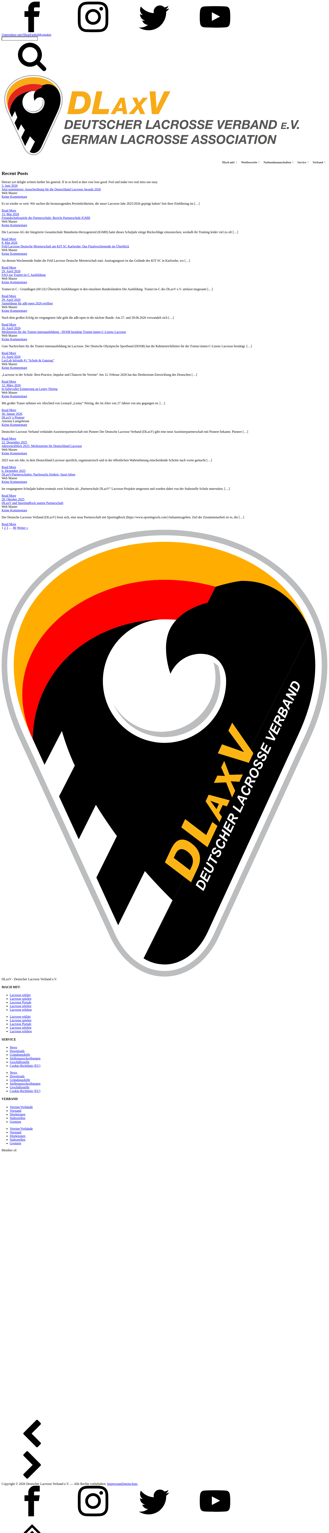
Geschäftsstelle (19, 1062)
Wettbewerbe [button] (250, 162)
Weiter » (22, 528)
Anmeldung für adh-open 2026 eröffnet (27, 303)
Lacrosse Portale (20, 1002)
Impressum (114, 1484)
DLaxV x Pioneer (13, 417)
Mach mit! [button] (229, 162)
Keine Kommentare (14, 196)
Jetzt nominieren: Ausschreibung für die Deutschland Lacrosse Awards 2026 (51, 189)
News (13, 1047)
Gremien (15, 1121)
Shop (26, 34)
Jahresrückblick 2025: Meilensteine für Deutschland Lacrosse (42, 446)
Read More (9, 210)
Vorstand (15, 1110)
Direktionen (17, 1114)
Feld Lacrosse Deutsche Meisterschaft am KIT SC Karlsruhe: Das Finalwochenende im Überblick (65, 246)
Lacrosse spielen (20, 998)
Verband (319, 162)
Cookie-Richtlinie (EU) (25, 1065)
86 (14, 528)
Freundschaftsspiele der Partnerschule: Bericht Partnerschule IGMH (46, 218)
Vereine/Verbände (21, 1107)
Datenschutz (130, 1484)
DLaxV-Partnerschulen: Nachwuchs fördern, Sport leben (38, 474)
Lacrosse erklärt (20, 995)
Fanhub (34, 34)
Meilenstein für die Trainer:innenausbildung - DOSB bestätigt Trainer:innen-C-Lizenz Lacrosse (64, 332)
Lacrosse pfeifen (20, 1006)
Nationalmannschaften (278, 162)
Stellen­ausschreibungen (25, 1058)
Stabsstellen (17, 1118)
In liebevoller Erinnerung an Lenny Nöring (30, 389)
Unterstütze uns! (12, 34)
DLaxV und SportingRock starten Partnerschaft (32, 503)
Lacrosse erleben (21, 1009)
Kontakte (45, 34)
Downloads (17, 1051)
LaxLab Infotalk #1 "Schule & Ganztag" (28, 360)
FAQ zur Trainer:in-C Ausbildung (24, 275)
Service (303, 162)
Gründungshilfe (20, 1054)
